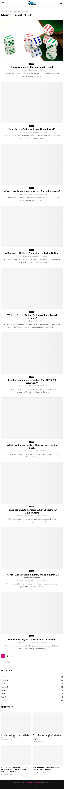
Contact (26, 787)
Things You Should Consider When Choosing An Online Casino (32, 511)
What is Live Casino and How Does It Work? (32, 129)
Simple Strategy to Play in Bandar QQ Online (32, 639)
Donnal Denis (23, 70)
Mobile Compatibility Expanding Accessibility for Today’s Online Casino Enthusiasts (14, 769)
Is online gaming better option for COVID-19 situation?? (32, 381)
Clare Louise (23, 386)
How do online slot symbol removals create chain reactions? (47, 768)
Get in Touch (35, 787)
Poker (3, 694)
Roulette (4, 697)
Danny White (23, 194)
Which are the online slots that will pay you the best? (32, 446)
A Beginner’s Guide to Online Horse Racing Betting (32, 253)
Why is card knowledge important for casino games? (32, 191)
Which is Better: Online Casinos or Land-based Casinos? (32, 317)
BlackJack (4, 680)
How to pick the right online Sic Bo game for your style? (15, 736)
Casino (32, 63)
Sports (3, 700)
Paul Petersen (23, 132)
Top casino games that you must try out (32, 67)
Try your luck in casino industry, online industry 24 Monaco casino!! (32, 576)
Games (3, 690)
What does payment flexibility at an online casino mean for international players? (47, 737)
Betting (4, 677)
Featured (4, 687)
